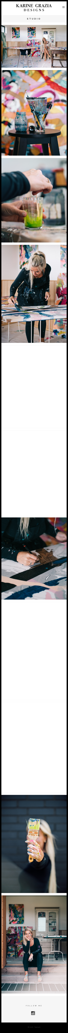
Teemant (37, 1027)
